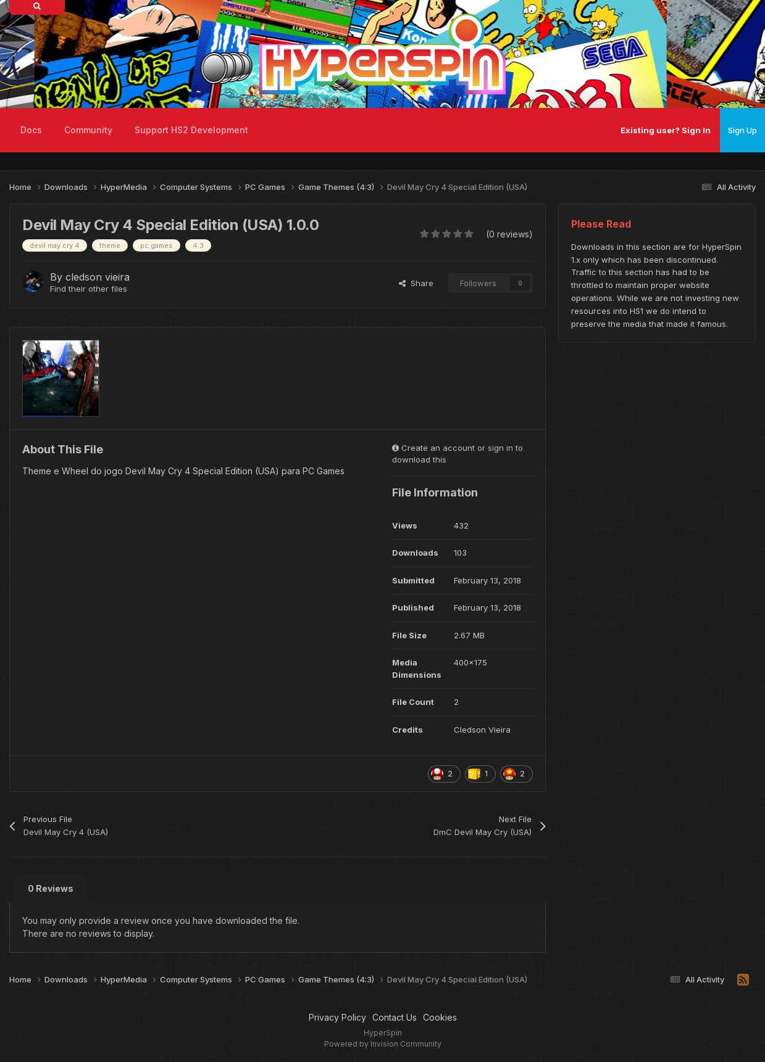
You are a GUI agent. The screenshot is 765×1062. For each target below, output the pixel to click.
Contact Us (394, 1017)
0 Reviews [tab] (50, 888)
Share (416, 283)
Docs (31, 130)
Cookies (440, 1017)
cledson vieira (97, 277)
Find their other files (88, 289)
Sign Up (742, 130)
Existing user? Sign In (666, 130)
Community (88, 130)
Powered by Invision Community (382, 1043)
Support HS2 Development (191, 130)
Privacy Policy (337, 1017)
